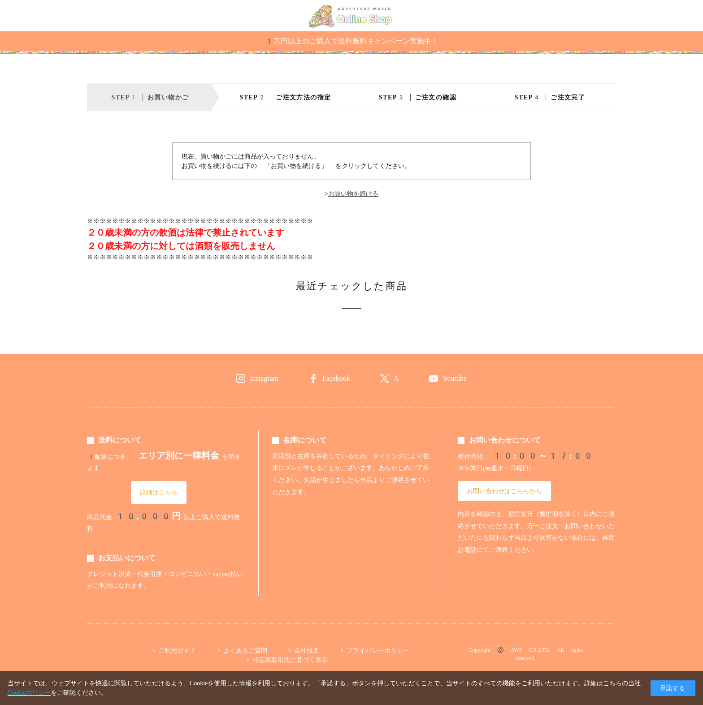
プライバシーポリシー (378, 650)
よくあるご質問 (245, 650)
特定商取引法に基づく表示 (290, 659)
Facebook (336, 378)
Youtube (455, 378)
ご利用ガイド (177, 650)
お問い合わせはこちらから (504, 490)
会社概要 (306, 650)
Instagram (264, 378)
